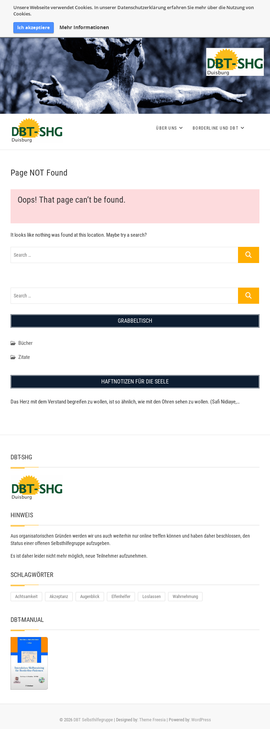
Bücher (25, 343)
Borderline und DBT (215, 128)
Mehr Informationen (84, 27)
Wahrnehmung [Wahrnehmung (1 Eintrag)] (185, 596)
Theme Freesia (152, 719)
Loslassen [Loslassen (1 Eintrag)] (151, 596)
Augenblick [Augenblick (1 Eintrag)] (89, 596)
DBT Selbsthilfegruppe (93, 719)
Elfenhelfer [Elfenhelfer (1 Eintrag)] (120, 596)
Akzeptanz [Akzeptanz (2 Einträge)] (59, 596)
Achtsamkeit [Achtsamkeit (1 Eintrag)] (26, 596)
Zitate (24, 357)
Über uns (166, 128)
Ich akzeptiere (33, 27)
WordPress (201, 719)
